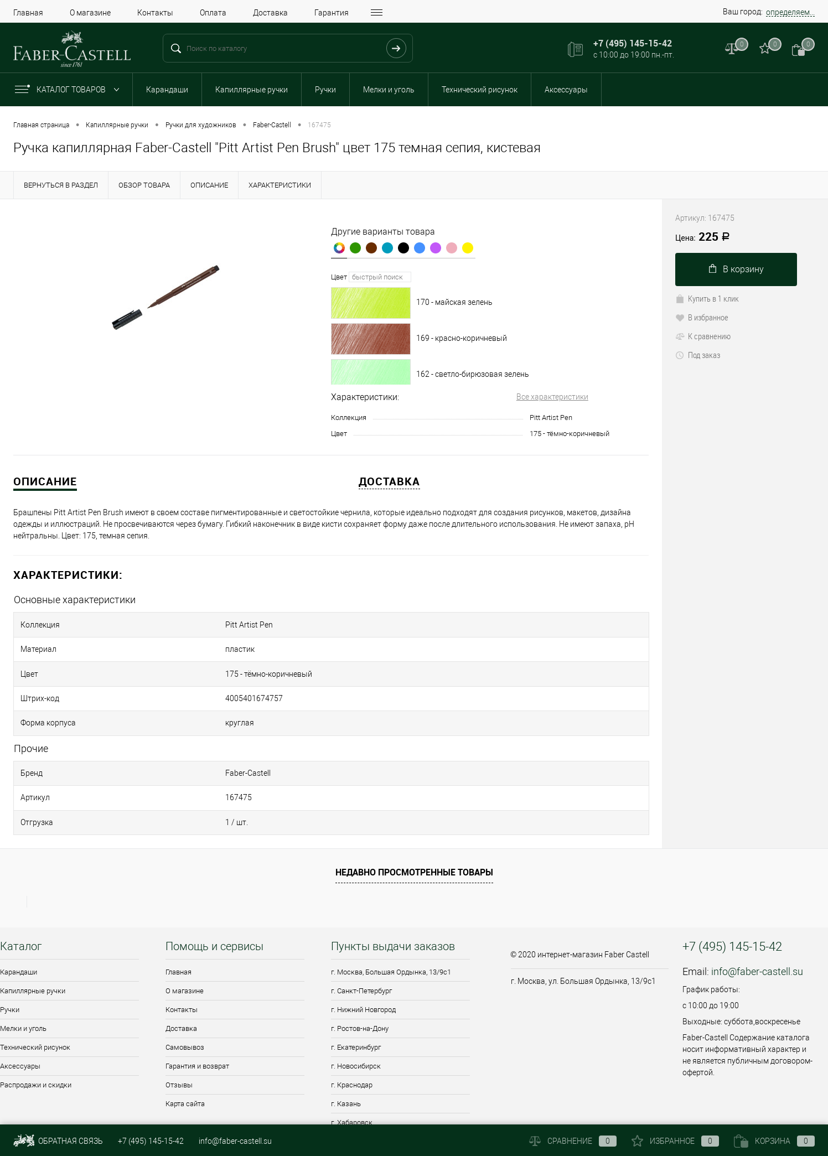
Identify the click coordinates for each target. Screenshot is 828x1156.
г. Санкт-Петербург (361, 944)
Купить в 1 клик (707, 298)
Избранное (675, 1141)
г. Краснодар (351, 1038)
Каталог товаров (69, 90)
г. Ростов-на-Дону (360, 982)
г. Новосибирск (356, 1019)
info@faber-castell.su (757, 925)
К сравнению (703, 335)
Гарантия (331, 12)
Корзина (774, 1141)
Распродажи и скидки (35, 1038)
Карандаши (167, 89)
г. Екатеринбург (356, 1001)
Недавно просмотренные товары (414, 826)
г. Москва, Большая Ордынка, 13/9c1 (391, 925)
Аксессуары (566, 89)
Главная (28, 12)
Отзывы (179, 1038)
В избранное (701, 317)
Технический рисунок (480, 89)
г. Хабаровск (351, 1076)
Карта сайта (185, 1057)
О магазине (90, 12)
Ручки (325, 89)
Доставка (270, 12)
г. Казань (346, 1057)
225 (702, 237)
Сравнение (573, 1141)
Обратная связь (58, 1141)
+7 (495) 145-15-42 (151, 1141)
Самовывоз (184, 1001)
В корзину (736, 269)
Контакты (155, 12)
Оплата (213, 12)
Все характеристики (552, 396)
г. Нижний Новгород (363, 963)
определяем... (790, 12)
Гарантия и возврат (197, 1019)
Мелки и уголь (389, 89)
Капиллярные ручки (251, 89)
